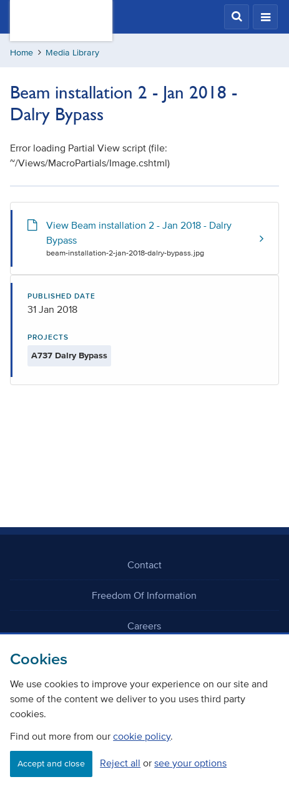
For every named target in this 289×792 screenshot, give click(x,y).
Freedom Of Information (144, 595)
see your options (190, 762)
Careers (144, 625)
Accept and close (51, 763)
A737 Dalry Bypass (69, 355)
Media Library (72, 52)
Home (21, 52)
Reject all (120, 762)
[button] (236, 16)
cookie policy (141, 736)
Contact (144, 564)
